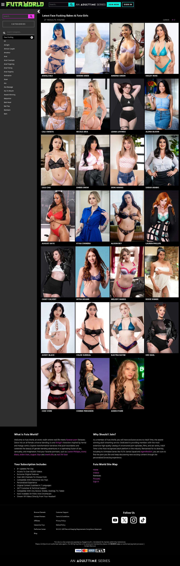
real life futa (62, 455)
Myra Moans (82, 299)
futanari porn (71, 440)
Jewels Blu (49, 455)
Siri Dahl (150, 355)
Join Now (114, 5)
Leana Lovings (118, 132)
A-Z (173, 20)
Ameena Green (118, 76)
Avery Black (48, 355)
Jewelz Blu (47, 76)
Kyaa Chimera (83, 243)
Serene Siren (82, 76)
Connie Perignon (84, 411)
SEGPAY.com (115, 544)
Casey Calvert (49, 299)
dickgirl (59, 443)
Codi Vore (47, 411)
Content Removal (90, 546)
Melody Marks (118, 299)
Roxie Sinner (152, 299)
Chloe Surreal (83, 355)
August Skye (48, 243)
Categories (18, 24)
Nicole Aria (82, 132)
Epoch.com (47, 544)
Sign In (128, 5)
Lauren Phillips (153, 243)
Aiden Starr (117, 411)
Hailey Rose (151, 76)
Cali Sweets (48, 132)
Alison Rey (116, 243)
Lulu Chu (46, 188)
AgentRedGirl (146, 452)
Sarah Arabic (152, 188)
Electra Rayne (118, 355)
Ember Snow (82, 188)
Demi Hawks (117, 188)
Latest (166, 20)
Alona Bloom (152, 132)
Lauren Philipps (73, 452)
